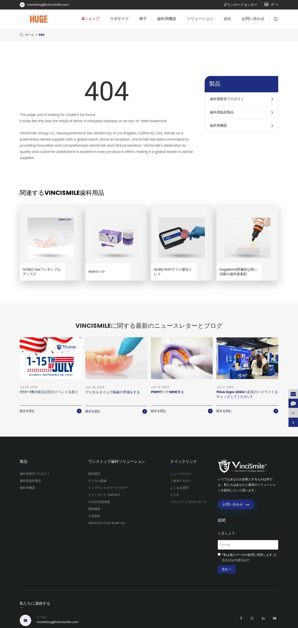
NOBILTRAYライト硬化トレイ (173, 272)
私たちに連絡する (35, 603)
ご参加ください (181, 480)
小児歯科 (94, 515)
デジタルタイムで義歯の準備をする (112, 392)
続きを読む (51, 410)
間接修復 (94, 508)
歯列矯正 (94, 473)
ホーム (29, 34)
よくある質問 (179, 487)
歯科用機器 (166, 19)
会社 (227, 19)
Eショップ (90, 19)
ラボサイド (119, 19)
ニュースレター (181, 473)
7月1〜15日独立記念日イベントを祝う (49, 392)
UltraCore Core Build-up (106, 523)
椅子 (143, 19)
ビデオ (174, 494)
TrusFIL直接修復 (99, 501)
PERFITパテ (96, 272)
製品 (214, 84)
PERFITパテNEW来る (167, 392)
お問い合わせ (253, 19)
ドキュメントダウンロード (188, 501)
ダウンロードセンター (240, 5)
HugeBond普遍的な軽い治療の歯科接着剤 (238, 272)
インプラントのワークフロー (108, 487)
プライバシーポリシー (249, 557)
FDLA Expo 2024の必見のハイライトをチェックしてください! (247, 395)
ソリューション (200, 19)
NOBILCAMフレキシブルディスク (42, 272)
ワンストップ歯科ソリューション (116, 462)
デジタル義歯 (97, 480)
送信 (227, 569)
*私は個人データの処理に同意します (249, 557)
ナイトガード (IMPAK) (104, 494)
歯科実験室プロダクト (227, 99)
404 (41, 34)
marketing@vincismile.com (44, 4)
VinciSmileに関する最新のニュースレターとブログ (149, 326)
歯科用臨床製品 (222, 112)
